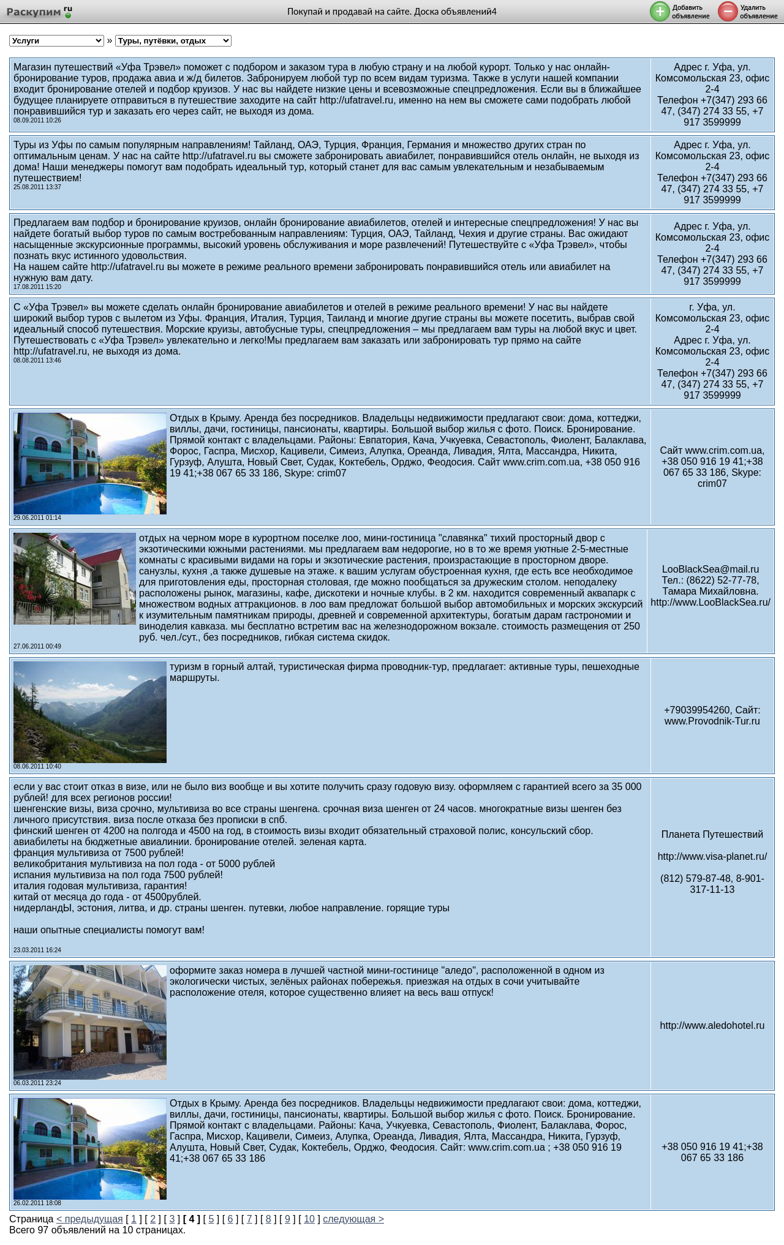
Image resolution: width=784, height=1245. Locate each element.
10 (309, 1219)
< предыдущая (89, 1219)
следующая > (353, 1219)
